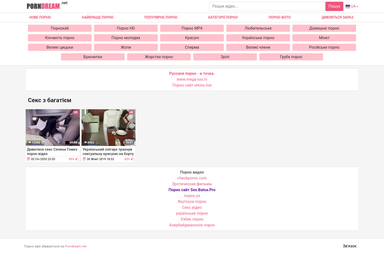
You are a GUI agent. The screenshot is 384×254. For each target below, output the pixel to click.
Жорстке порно (159, 57)
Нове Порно (40, 17)
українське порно (192, 213)
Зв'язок (350, 246)
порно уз (192, 195)
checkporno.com (191, 178)
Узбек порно (192, 219)
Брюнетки (93, 57)
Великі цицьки (60, 47)
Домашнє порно (324, 28)
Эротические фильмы (192, 184)
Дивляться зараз (337, 17)
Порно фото (280, 17)
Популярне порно (160, 17)
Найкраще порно (97, 17)
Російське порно (324, 47)
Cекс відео (192, 207)
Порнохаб (60, 28)
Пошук (334, 6)
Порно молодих (125, 37)
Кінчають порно (59, 37)
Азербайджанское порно (192, 225)
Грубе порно (291, 57)
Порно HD (126, 28)
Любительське (258, 28)
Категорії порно (223, 17)
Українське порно (258, 37)
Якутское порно (192, 201)
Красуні (192, 37)
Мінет (324, 37)
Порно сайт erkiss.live (192, 85)
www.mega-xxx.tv (192, 79)
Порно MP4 (192, 28)
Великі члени (258, 47)
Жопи (126, 47)
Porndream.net (75, 246)
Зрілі (225, 57)
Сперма (192, 47)
